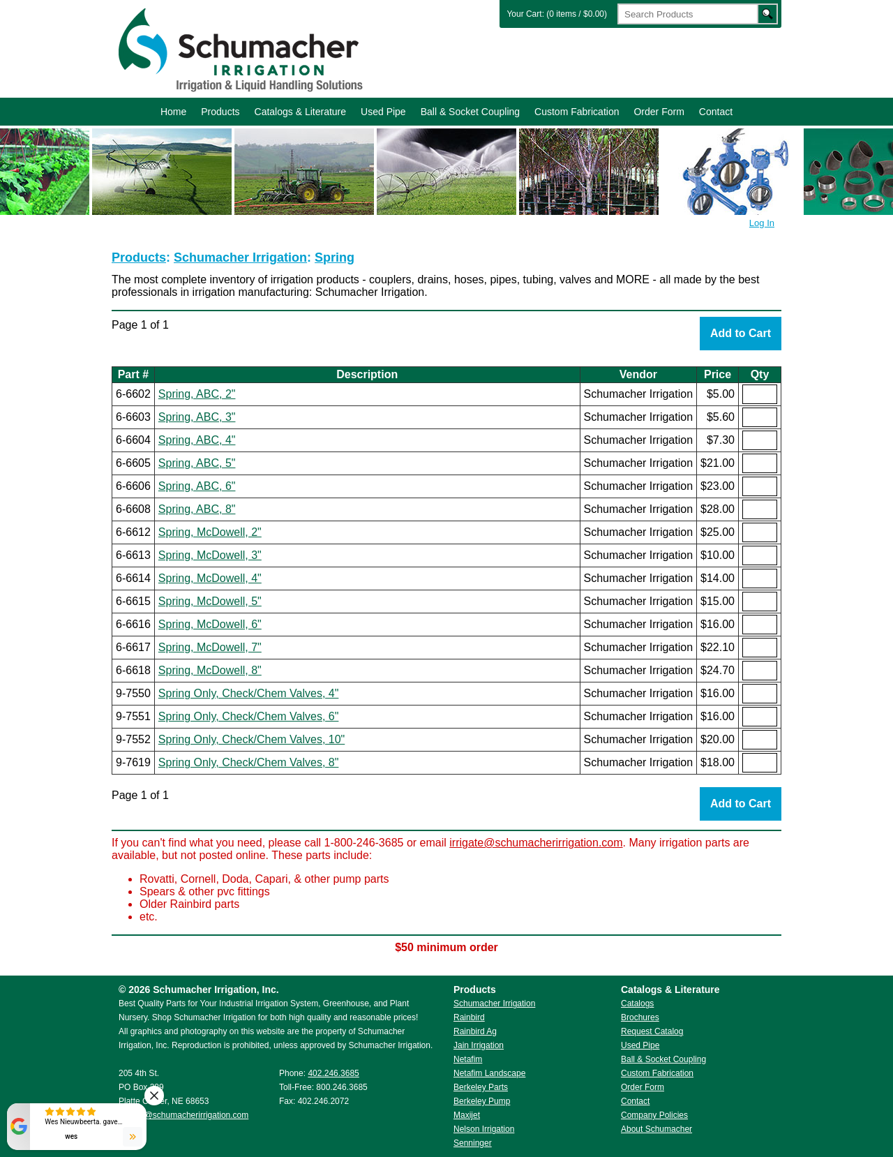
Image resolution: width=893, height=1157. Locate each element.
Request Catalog (652, 1031)
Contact (716, 111)
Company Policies (654, 1115)
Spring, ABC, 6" (197, 486)
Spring (334, 257)
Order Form (658, 111)
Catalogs (637, 1003)
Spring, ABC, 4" (197, 440)
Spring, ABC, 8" (197, 509)
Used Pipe (383, 111)
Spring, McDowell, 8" (210, 670)
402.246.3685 (333, 1073)
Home (173, 111)
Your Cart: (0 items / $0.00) (556, 14)
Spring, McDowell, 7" (210, 647)
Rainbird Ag (475, 1031)
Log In (761, 223)
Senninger (472, 1143)
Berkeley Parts (480, 1087)
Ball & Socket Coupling (470, 111)
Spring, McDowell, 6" (210, 624)
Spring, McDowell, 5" (210, 601)
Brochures (640, 1017)
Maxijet (466, 1115)
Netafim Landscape (489, 1073)
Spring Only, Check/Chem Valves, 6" (248, 716)
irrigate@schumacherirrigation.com (535, 843)
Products (220, 111)
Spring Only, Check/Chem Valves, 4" (248, 693)
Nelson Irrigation (483, 1129)
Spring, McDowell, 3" (210, 555)
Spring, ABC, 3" (197, 417)
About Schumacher (656, 1129)
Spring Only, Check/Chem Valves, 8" (248, 762)
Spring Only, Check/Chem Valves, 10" (251, 739)
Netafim (467, 1059)
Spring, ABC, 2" (197, 394)
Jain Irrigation (478, 1045)
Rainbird (469, 1017)
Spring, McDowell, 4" (210, 578)
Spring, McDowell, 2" (210, 532)
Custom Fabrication (576, 111)
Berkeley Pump (481, 1101)
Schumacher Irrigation (239, 49)
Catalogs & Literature (301, 111)
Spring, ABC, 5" (197, 463)
